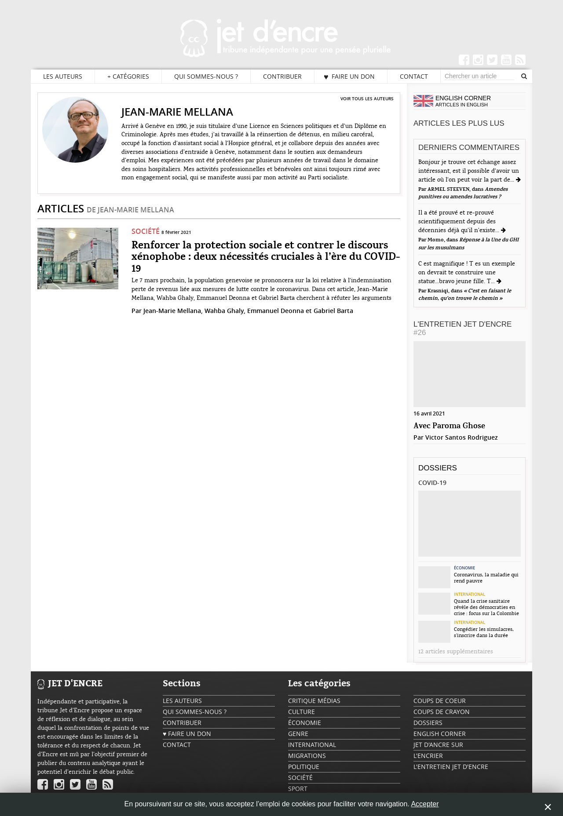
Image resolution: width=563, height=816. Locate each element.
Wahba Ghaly (224, 310)
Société (146, 231)
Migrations (307, 755)
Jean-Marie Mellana (172, 310)
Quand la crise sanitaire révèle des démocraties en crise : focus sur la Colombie (486, 607)
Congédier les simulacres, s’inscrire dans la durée (484, 632)
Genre (298, 733)
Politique (303, 766)
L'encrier (428, 755)
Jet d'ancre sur (438, 744)
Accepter (425, 804)
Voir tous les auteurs (367, 98)
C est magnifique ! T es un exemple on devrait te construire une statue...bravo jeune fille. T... (466, 272)
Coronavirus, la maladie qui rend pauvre (486, 577)
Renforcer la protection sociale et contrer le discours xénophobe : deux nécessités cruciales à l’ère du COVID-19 (266, 257)
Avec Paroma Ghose (449, 426)
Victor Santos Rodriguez (461, 437)
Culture (301, 711)
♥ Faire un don (349, 76)
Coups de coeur (439, 700)
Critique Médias (314, 700)
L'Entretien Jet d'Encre (462, 328)
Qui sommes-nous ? (206, 76)
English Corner (439, 733)
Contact (414, 76)
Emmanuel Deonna (275, 310)
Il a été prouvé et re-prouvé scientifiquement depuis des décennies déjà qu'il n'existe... (459, 221)
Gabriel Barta (333, 310)
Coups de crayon (441, 711)
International (469, 594)
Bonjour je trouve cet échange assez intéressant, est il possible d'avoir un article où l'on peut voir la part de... (468, 171)
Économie (464, 568)
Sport (297, 788)
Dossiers (437, 468)
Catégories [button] (128, 76)
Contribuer (282, 76)
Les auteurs (62, 76)
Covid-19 (432, 482)
